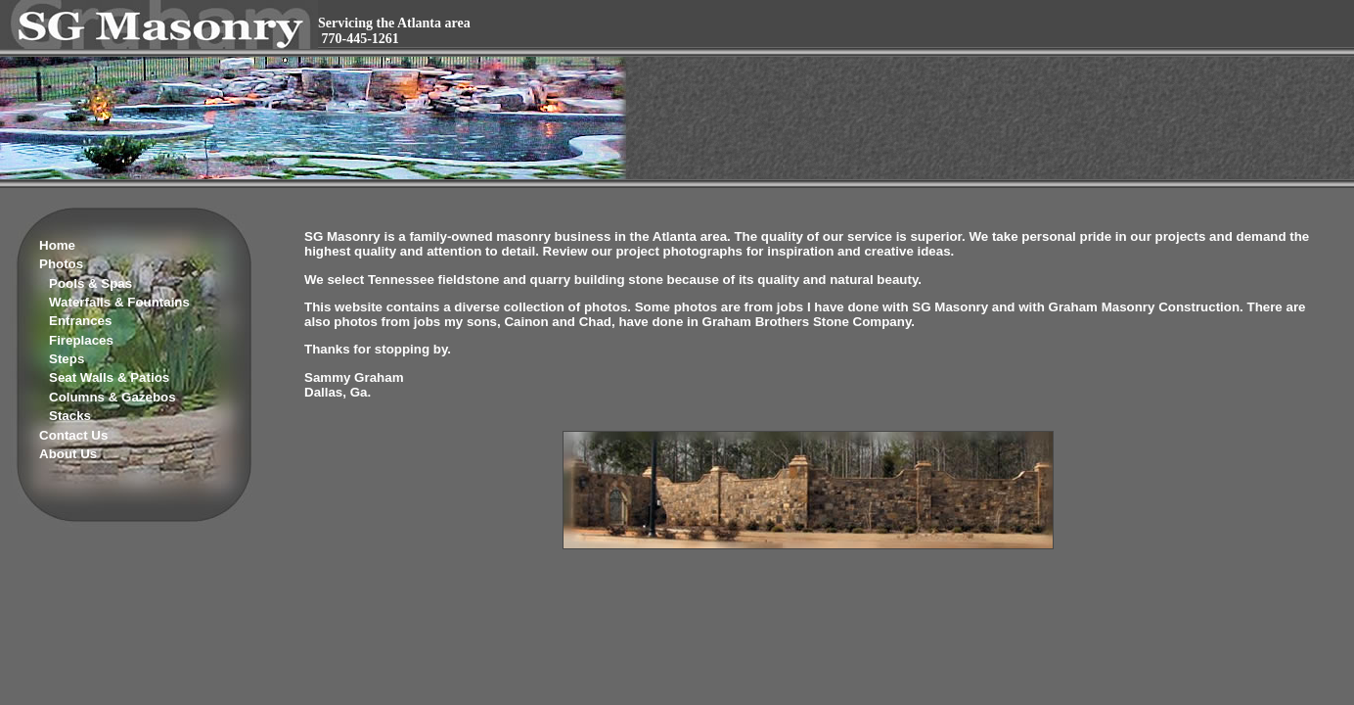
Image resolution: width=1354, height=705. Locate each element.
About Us (68, 453)
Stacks (70, 415)
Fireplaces (81, 340)
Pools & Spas (90, 283)
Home (57, 245)
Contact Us (73, 435)
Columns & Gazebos (112, 397)
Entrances (80, 320)
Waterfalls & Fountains (119, 302)
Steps (66, 359)
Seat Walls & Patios (109, 377)
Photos (61, 264)
